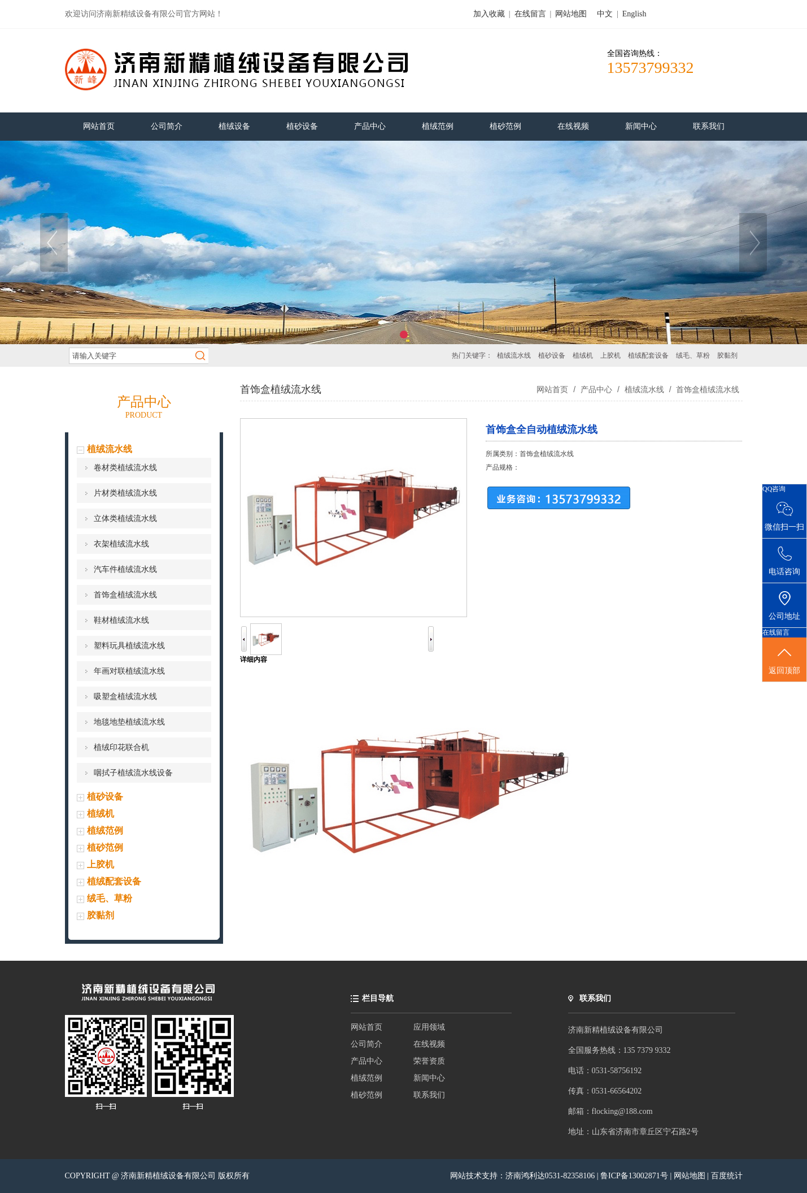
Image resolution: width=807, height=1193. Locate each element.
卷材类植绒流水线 (125, 467)
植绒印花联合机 (121, 747)
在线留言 (530, 14)
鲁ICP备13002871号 (635, 1176)
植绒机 (583, 355)
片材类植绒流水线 (125, 493)
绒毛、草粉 (693, 355)
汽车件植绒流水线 (125, 569)
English (634, 14)
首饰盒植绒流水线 (125, 595)
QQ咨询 (774, 489)
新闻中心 (429, 1078)
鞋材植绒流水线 (121, 620)
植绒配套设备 (648, 355)
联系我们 (429, 1095)
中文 (605, 14)
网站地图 (571, 14)
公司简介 (366, 1044)
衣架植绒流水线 (121, 544)
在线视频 (429, 1044)
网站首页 (552, 389)
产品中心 (596, 389)
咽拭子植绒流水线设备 (133, 773)
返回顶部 (784, 660)
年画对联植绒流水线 (129, 671)
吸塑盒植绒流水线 (125, 696)
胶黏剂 (727, 355)
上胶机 (610, 355)
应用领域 (429, 1027)
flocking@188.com (622, 1111)
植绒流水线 (514, 355)
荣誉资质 (429, 1061)
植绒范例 (105, 830)
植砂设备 (551, 355)
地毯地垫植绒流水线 (129, 722)
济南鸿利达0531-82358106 (550, 1176)
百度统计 (727, 1176)
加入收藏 (489, 14)
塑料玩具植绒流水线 (129, 645)
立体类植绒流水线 (125, 518)
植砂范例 (105, 847)
